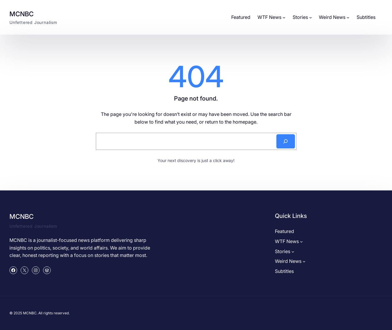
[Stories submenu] (310, 17)
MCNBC (21, 14)
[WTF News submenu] (284, 17)
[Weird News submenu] (348, 17)
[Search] (285, 141)
